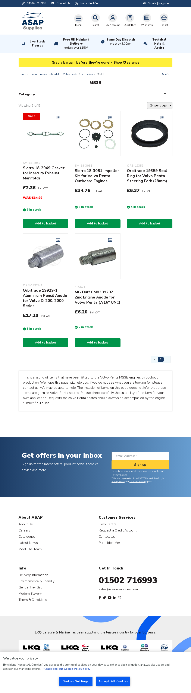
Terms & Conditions (33, 599)
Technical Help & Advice (159, 44)
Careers (24, 530)
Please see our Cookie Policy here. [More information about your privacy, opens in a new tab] (66, 669)
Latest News (28, 542)
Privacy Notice (119, 475)
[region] (95, 672)
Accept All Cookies (113, 681)
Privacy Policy (118, 481)
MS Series (87, 74)
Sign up (140, 464)
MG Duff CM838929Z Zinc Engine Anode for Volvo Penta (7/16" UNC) (97, 297)
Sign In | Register (156, 3)
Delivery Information (33, 575)
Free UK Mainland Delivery (76, 44)
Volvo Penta (70, 74)
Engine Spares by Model (44, 74)
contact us (30, 387)
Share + (166, 74)
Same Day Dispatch (121, 42)
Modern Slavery (30, 593)
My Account (113, 20)
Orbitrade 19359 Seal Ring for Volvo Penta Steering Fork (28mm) (147, 175)
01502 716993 (128, 580)
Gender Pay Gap (31, 587)
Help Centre (107, 524)
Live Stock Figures (37, 44)
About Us (26, 524)
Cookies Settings (76, 681)
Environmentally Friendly (36, 581)
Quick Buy (130, 20)
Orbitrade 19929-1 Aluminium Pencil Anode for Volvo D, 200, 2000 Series (45, 298)
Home (22, 74)
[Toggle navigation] (78, 20)
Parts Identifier (109, 542)
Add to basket (45, 223)
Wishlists (147, 20)
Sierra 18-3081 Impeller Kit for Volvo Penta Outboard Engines (97, 175)
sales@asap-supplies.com (118, 589)
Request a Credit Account (118, 530)
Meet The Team (30, 549)
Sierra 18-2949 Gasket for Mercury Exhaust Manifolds (44, 173)
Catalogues (27, 536)
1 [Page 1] (161, 359)
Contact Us (107, 536)
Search (95, 20)
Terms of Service (137, 481)
